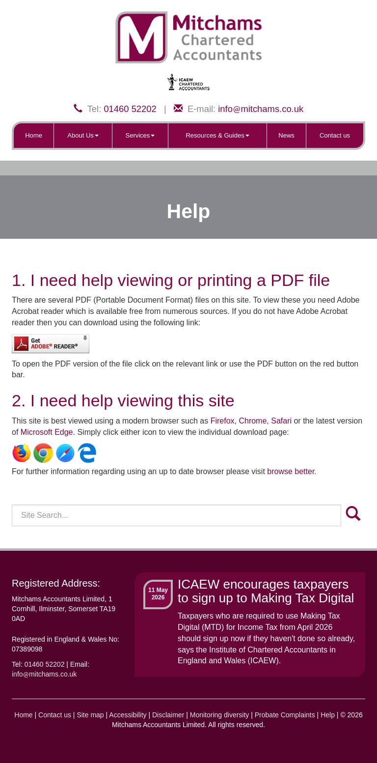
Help (328, 715)
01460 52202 (130, 109)
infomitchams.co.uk (260, 109)
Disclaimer (168, 715)
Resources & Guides (217, 135)
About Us (82, 135)
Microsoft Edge (47, 432)
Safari (281, 421)
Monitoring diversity (219, 715)
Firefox (223, 421)
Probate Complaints (285, 715)
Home (33, 135)
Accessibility (127, 715)
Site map (90, 715)
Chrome (253, 421)
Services (140, 135)
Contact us (335, 135)
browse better (290, 471)
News (286, 135)
